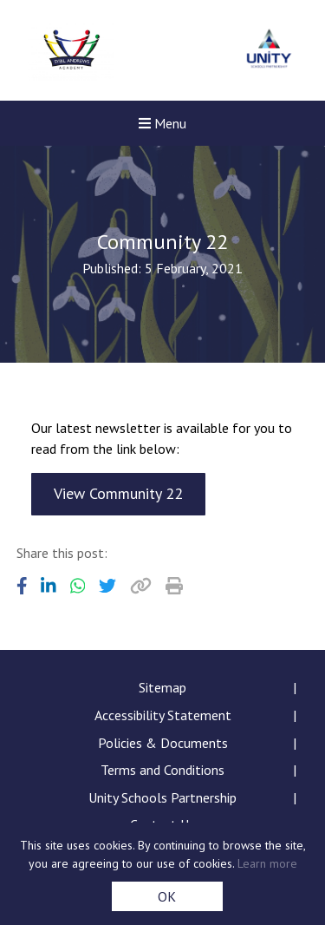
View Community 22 (118, 493)
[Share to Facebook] (22, 585)
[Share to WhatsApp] (78, 585)
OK (167, 896)
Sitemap (162, 687)
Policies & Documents (163, 742)
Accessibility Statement (162, 715)
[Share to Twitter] (107, 585)
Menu (162, 123)
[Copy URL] (141, 585)
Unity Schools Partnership (162, 797)
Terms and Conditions (162, 769)
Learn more (267, 863)
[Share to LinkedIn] (48, 585)
